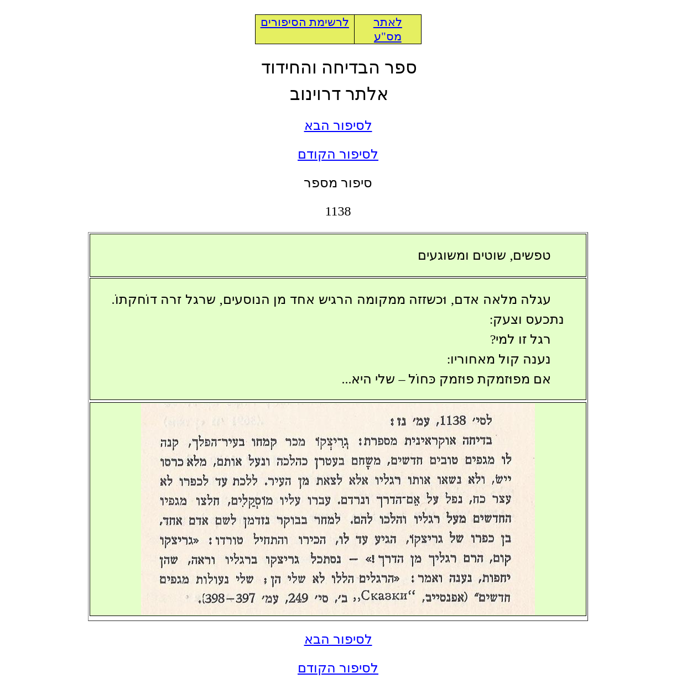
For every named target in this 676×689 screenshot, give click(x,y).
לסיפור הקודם (338, 154)
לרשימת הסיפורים (305, 22)
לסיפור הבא (338, 125)
